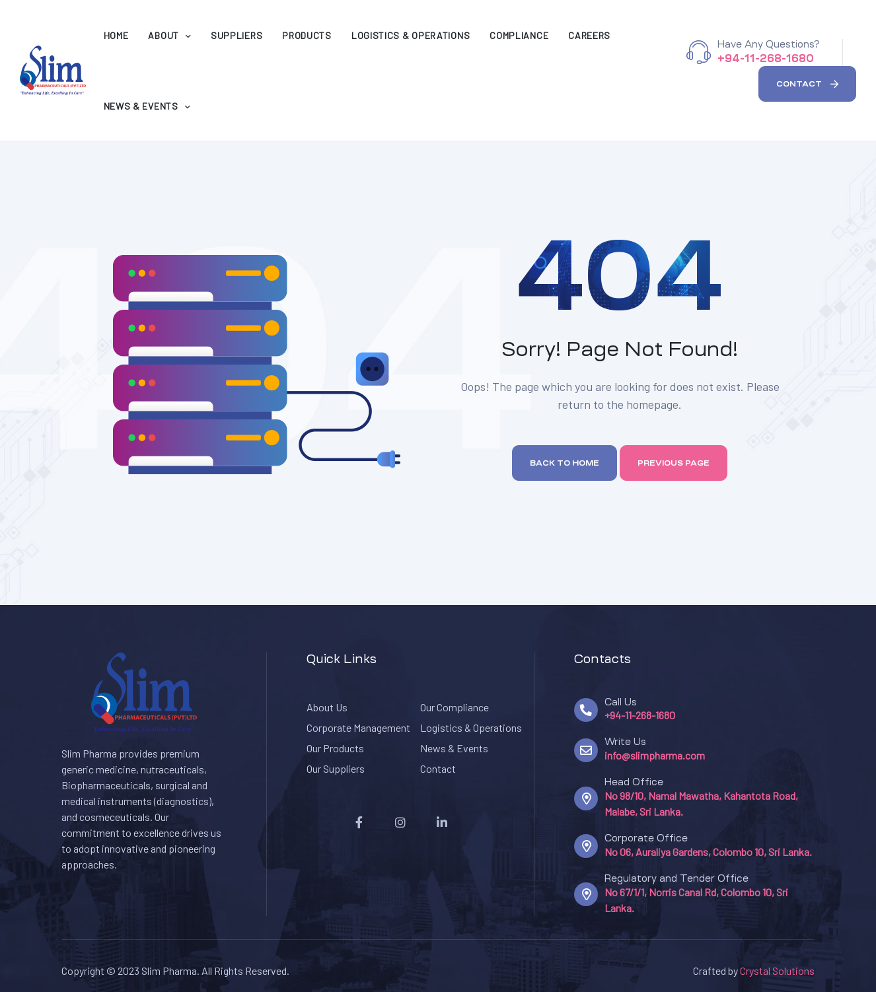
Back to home (564, 463)
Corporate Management (358, 727)
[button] (807, 84)
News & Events (454, 748)
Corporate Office (646, 838)
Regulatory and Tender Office (676, 878)
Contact (438, 768)
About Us (327, 707)
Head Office (633, 782)
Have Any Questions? (768, 44)
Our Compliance (454, 707)
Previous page (674, 463)
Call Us (620, 702)
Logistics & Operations (471, 727)
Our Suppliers (336, 768)
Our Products (335, 748)
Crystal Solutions (777, 970)
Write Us (625, 741)
